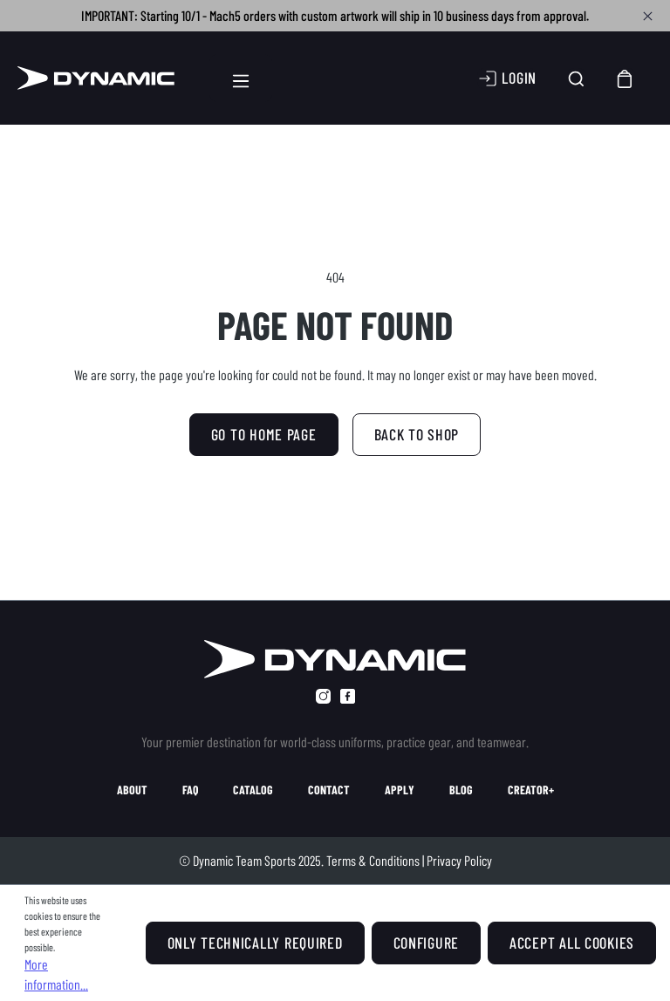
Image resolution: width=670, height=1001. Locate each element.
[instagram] (323, 696)
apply (399, 790)
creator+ (531, 790)
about (132, 790)
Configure (426, 942)
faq (190, 790)
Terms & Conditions (373, 860)
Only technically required (255, 942)
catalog (253, 790)
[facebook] (347, 696)
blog (461, 790)
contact (329, 790)
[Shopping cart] (625, 78)
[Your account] (507, 78)
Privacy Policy (459, 860)
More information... (56, 973)
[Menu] (240, 78)
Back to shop (417, 434)
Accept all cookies (571, 942)
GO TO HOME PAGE (264, 434)
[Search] (576, 78)
